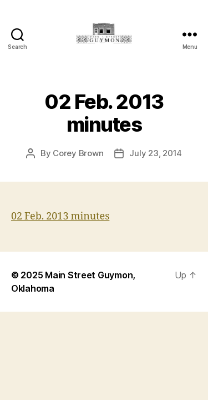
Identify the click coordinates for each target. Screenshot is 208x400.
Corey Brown (78, 153)
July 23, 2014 (155, 153)
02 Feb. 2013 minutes (60, 216)
